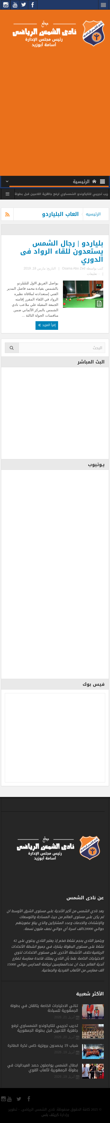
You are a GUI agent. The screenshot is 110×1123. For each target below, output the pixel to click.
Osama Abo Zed (74, 268)
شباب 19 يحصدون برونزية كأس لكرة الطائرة (43, 1045)
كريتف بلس (50, 1114)
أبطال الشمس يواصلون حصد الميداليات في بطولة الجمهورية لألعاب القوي (42, 1068)
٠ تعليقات (93, 274)
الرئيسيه (93, 214)
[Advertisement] (55, 110)
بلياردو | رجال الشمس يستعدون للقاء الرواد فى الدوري (61, 251)
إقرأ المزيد (47, 325)
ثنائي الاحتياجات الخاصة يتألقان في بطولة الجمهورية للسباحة (44, 1008)
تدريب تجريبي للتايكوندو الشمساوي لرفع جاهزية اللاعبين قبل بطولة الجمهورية (44, 1028)
